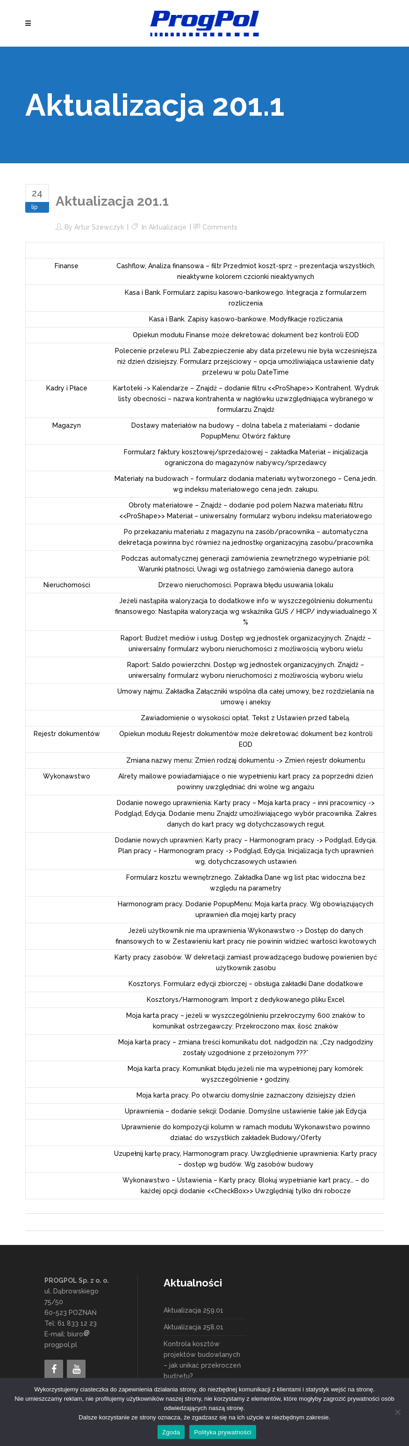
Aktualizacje (168, 227)
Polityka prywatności (222, 1432)
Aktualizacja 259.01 (193, 1310)
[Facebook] (53, 1369)
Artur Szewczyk (99, 227)
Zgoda (171, 1432)
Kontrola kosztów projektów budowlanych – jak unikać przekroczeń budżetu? (202, 1360)
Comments (219, 227)
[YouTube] (76, 1369)
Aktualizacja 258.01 (193, 1327)
